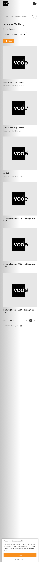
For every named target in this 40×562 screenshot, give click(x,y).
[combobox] (23, 34)
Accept (20, 555)
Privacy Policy (20, 559)
